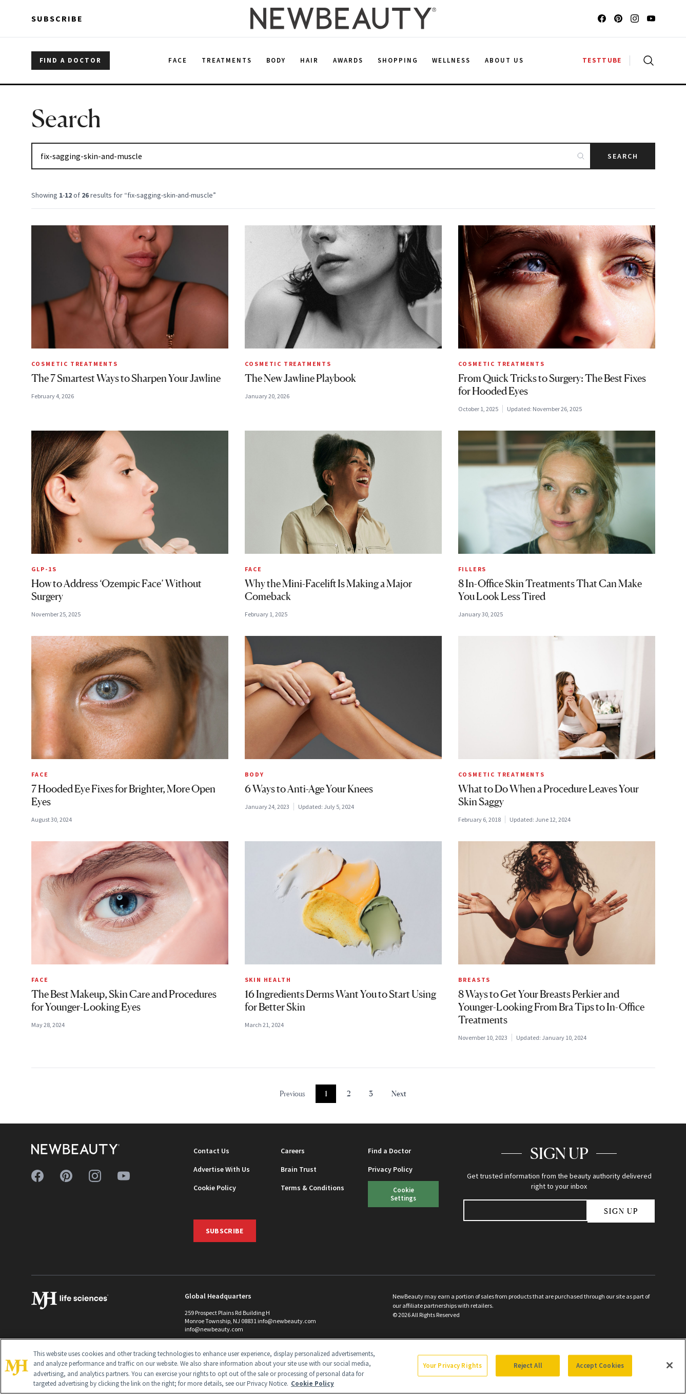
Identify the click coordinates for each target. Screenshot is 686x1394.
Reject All (528, 1365)
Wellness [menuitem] (451, 60)
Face (253, 569)
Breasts (474, 979)
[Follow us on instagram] (635, 18)
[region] (343, 1366)
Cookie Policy (214, 1187)
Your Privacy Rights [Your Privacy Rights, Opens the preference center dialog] (452, 1365)
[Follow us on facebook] (602, 18)
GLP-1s (44, 569)
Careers (293, 1150)
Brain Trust (299, 1169)
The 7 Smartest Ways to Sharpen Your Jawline (126, 378)
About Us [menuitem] (504, 60)
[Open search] (646, 60)
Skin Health (268, 979)
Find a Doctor (389, 1150)
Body (254, 774)
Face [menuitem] (177, 60)
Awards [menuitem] (348, 60)
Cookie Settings (403, 1194)
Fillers (472, 569)
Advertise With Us (221, 1169)
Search (623, 156)
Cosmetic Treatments (74, 363)
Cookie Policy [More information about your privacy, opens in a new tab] (312, 1383)
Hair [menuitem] (309, 60)
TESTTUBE (601, 60)
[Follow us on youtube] (651, 18)
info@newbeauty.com (214, 1329)
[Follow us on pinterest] (618, 18)
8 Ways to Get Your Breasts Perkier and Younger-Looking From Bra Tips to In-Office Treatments (551, 1007)
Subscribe (57, 18)
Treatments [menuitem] (227, 60)
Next (398, 1093)
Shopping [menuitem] (398, 60)
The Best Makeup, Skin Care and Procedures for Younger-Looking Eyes (124, 1000)
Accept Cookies (600, 1365)
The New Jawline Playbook (300, 378)
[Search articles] (311, 156)
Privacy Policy (390, 1169)
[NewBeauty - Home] (343, 18)
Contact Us (211, 1150)
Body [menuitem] (276, 60)
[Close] (669, 1365)
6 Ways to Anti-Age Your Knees (309, 789)
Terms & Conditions (312, 1187)
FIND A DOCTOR (71, 60)
